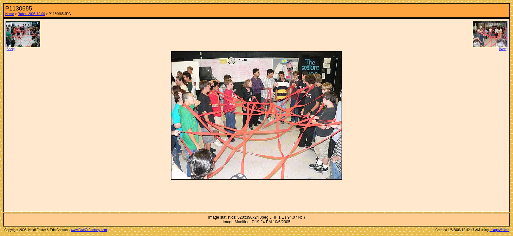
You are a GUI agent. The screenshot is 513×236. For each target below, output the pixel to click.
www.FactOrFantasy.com (89, 230)
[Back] (23, 47)
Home (9, 14)
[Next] (490, 47)
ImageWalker (499, 230)
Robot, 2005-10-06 (31, 14)
